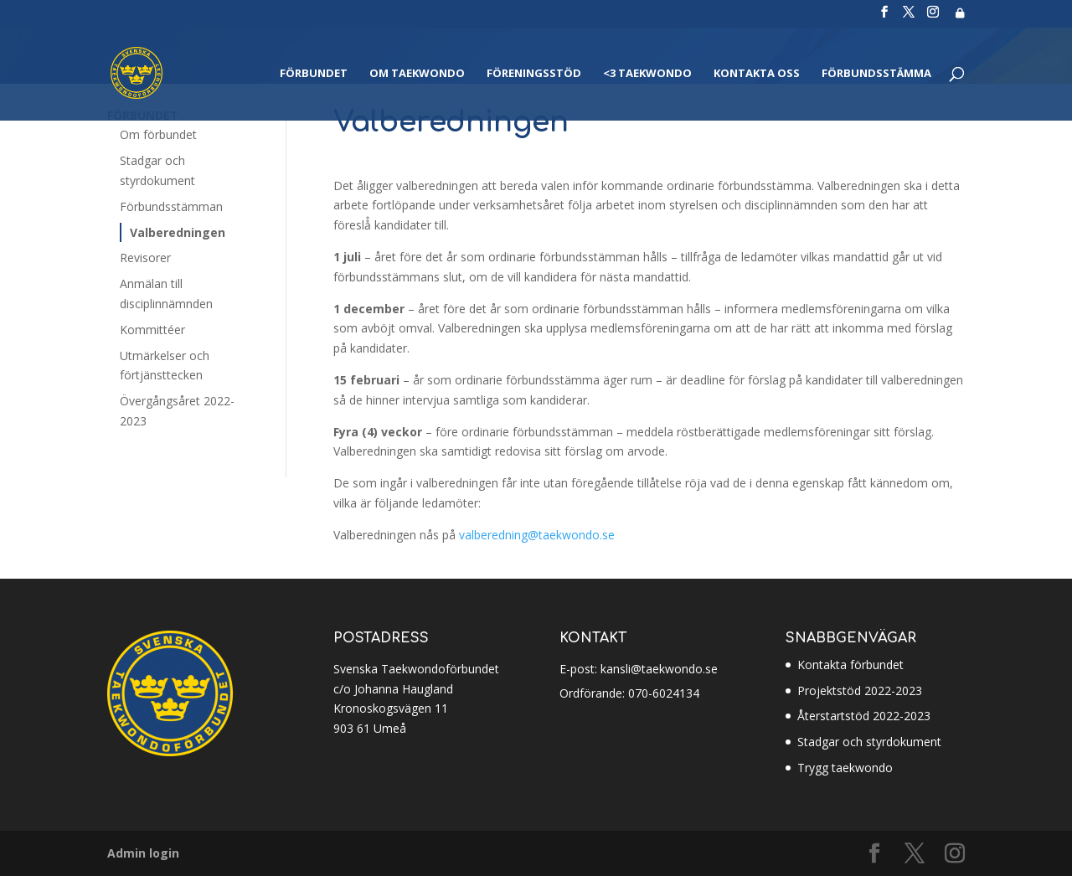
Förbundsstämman (171, 206)
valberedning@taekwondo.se (537, 535)
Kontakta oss (757, 73)
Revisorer (145, 257)
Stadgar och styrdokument (869, 742)
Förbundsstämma (876, 73)
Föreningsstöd (534, 73)
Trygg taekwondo (845, 768)
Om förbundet (158, 134)
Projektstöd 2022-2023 (859, 690)
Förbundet (314, 73)
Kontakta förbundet (850, 664)
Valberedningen (177, 232)
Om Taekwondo (417, 73)
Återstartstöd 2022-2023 (863, 716)
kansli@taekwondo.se (657, 669)
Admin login (143, 853)
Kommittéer (152, 330)
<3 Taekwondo (647, 73)
